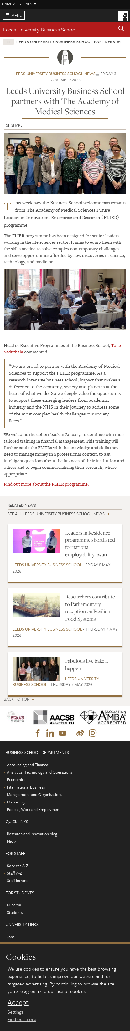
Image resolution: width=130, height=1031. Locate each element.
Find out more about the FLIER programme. (46, 484)
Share (17, 125)
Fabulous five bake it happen (86, 664)
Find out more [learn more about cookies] (22, 1019)
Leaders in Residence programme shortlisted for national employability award (90, 543)
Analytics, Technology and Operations (39, 772)
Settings (15, 1011)
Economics (16, 779)
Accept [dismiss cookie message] (18, 1002)
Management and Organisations (34, 794)
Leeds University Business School (40, 29)
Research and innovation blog (32, 834)
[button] (121, 29)
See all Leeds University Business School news (56, 514)
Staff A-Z (14, 873)
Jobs (10, 936)
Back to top (16, 699)
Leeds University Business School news (55, 73)
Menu (17, 15)
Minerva (14, 905)
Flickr (11, 841)
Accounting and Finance (27, 764)
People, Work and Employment (34, 809)
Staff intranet (18, 880)
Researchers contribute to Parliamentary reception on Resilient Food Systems (90, 607)
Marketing (16, 802)
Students (15, 912)
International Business (26, 787)
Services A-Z (17, 865)
